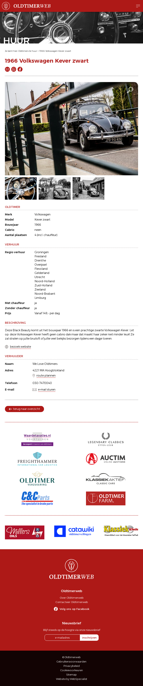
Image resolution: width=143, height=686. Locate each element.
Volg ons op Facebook (74, 609)
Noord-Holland (45, 281)
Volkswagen (42, 214)
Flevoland (41, 269)
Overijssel (41, 264)
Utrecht (40, 277)
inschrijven (89, 637)
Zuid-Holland (43, 285)
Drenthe (40, 260)
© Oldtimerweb (71, 657)
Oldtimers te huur (27, 51)
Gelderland (42, 273)
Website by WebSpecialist (71, 679)
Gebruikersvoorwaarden (71, 661)
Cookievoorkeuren (71, 670)
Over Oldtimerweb (71, 597)
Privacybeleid (72, 665)
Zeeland (40, 289)
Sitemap (71, 674)
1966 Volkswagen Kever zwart (55, 51)
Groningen (42, 252)
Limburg (40, 298)
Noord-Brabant (45, 293)
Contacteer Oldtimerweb (71, 602)
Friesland (40, 256)
